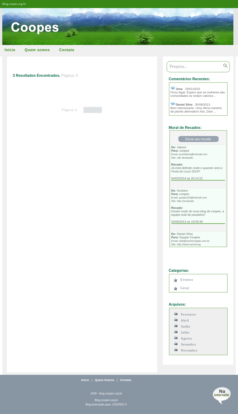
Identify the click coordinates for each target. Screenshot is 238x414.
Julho (182, 332)
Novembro (186, 350)
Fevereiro (185, 314)
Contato (66, 50)
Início (10, 50)
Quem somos (37, 50)
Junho (182, 326)
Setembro (185, 344)
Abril (181, 320)
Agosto (183, 338)
